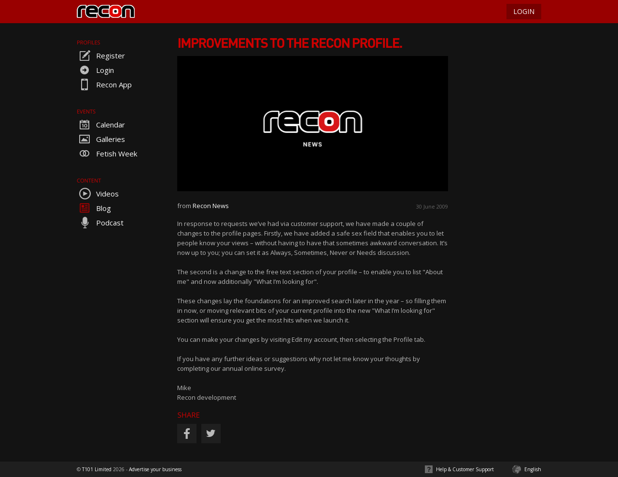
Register (101, 55)
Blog (94, 208)
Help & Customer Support (465, 469)
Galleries (101, 139)
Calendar (101, 124)
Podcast (100, 222)
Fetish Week (107, 153)
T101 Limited (97, 469)
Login (95, 70)
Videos (98, 193)
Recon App (104, 84)
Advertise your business (155, 469)
